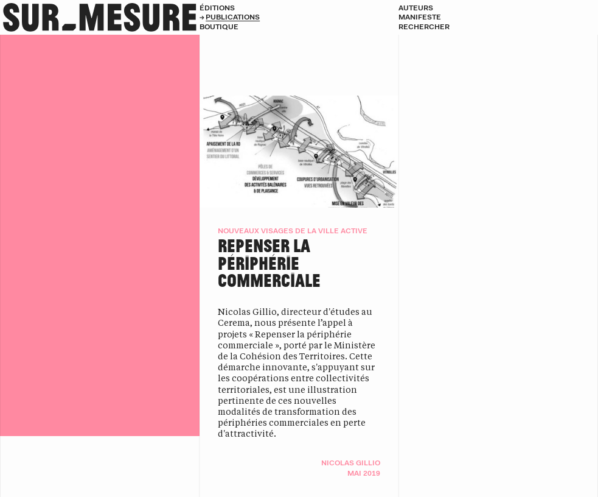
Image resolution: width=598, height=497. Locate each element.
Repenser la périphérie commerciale (269, 262)
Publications (233, 16)
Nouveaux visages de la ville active (292, 230)
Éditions (217, 7)
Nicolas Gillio (350, 462)
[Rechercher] (498, 27)
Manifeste (419, 16)
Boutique (219, 26)
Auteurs (415, 7)
